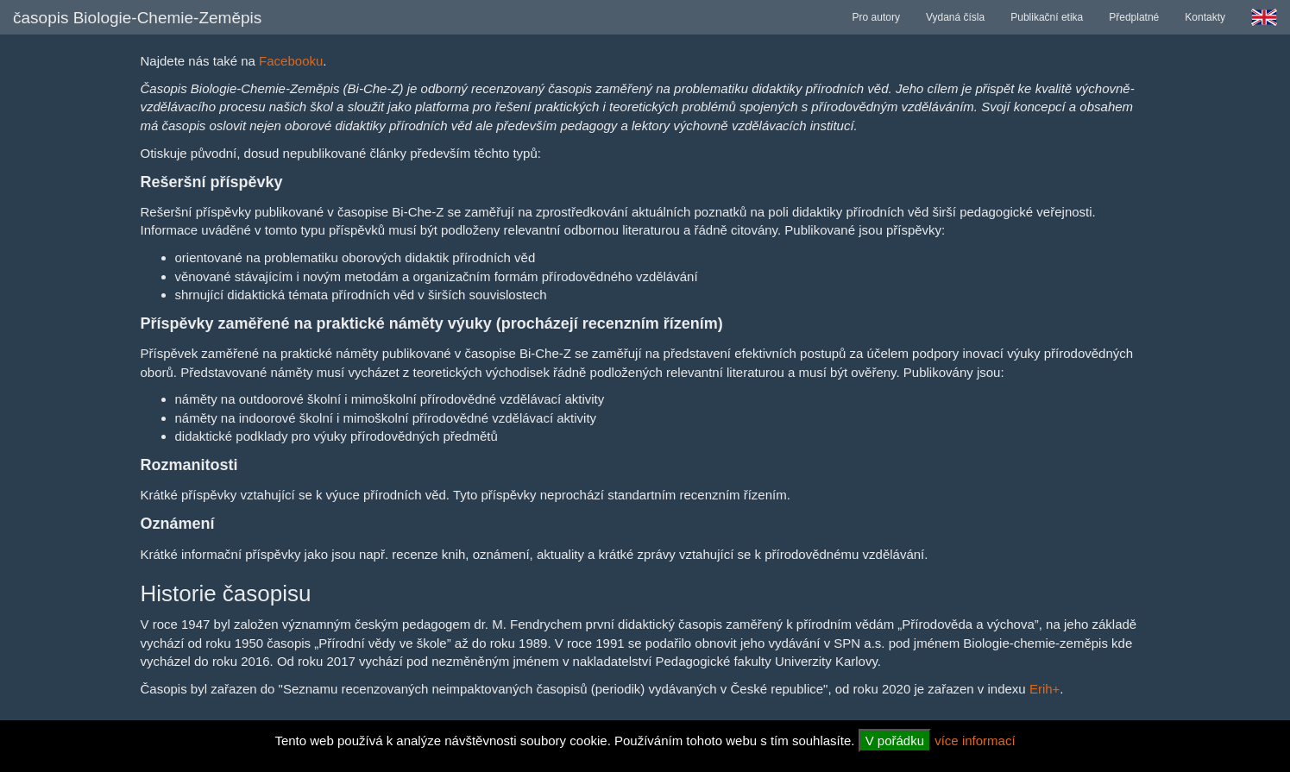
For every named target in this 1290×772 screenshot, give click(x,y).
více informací (974, 740)
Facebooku (291, 60)
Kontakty (1205, 17)
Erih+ (1044, 688)
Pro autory (876, 17)
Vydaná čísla (955, 17)
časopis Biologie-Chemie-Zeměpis (137, 18)
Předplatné (1134, 17)
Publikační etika (1046, 17)
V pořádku (894, 740)
